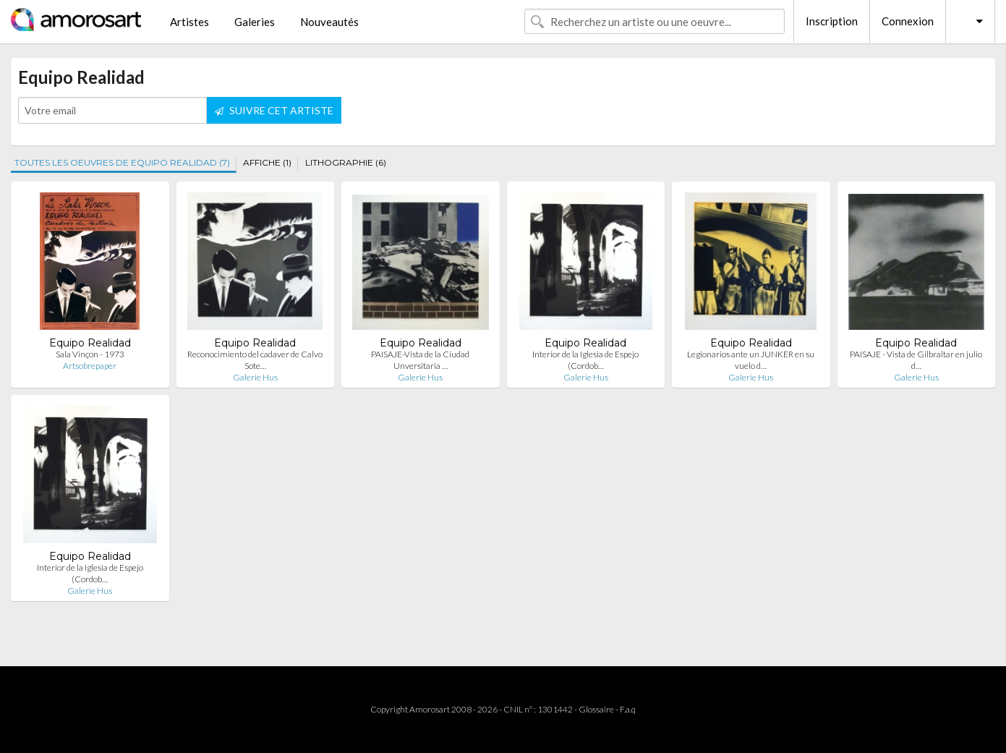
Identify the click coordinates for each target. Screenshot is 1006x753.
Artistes (189, 21)
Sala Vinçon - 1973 (90, 354)
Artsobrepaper (89, 365)
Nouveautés (329, 21)
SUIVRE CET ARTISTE (274, 110)
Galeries (254, 21)
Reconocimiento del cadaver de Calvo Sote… (255, 360)
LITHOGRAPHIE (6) (345, 162)
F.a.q (628, 709)
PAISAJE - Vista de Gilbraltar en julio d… (916, 360)
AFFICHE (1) (267, 162)
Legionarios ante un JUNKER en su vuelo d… (750, 360)
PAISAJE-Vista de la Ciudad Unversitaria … (420, 360)
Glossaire (596, 709)
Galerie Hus (255, 377)
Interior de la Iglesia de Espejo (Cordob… (585, 360)
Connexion (908, 20)
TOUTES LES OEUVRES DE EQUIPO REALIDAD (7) (122, 162)
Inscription (832, 20)
